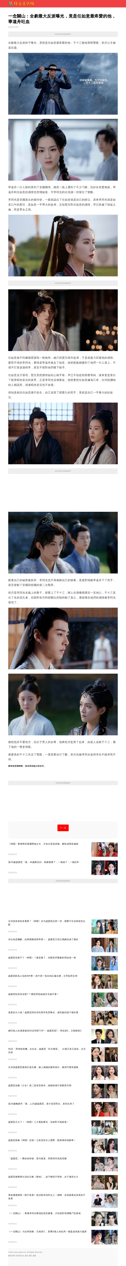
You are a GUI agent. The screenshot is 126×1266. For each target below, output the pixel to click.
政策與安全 (20, 1256)
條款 (26, 1256)
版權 (34, 1256)
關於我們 (11, 1256)
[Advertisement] (63, 492)
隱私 (30, 1256)
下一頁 (63, 828)
